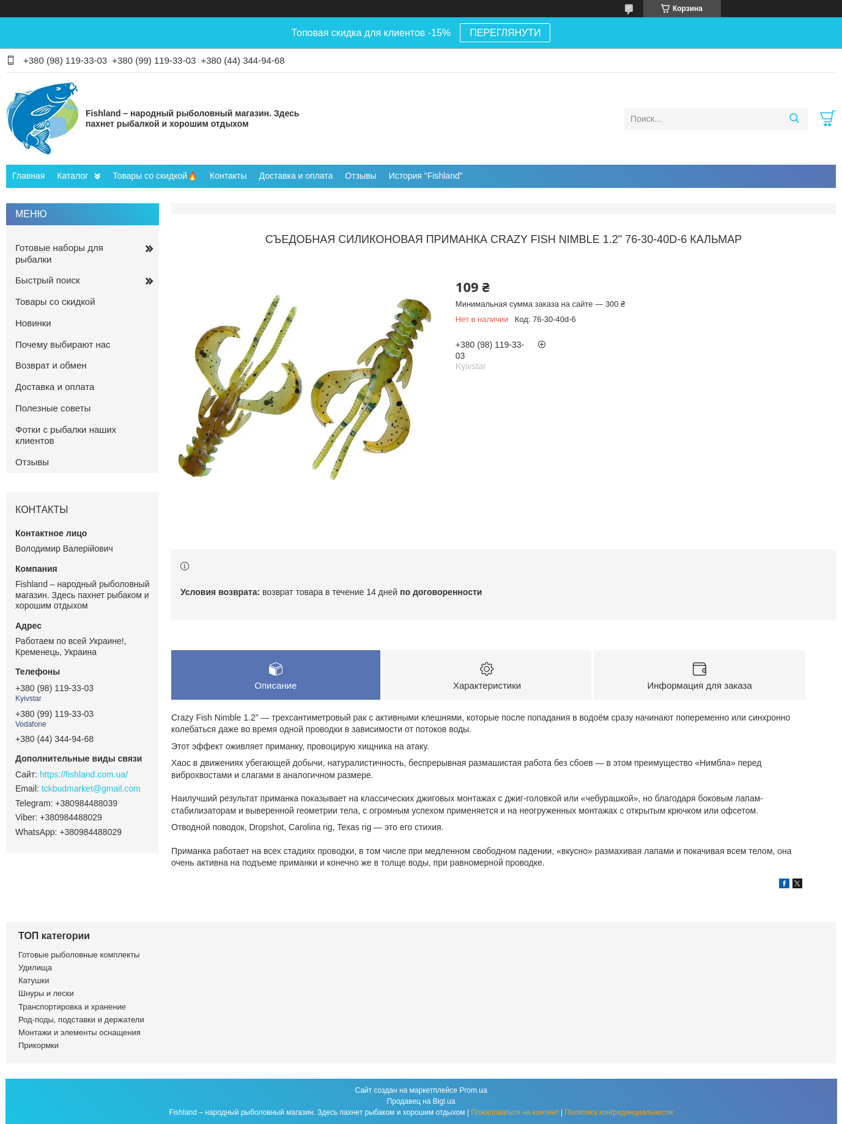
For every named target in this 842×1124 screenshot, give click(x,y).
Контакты (228, 176)
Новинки (33, 323)
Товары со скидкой (55, 301)
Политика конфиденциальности (618, 1112)
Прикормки (38, 1045)
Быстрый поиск (47, 280)
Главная (28, 176)
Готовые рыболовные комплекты (78, 954)
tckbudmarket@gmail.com (91, 788)
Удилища (35, 967)
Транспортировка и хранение (72, 1006)
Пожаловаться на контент (514, 1112)
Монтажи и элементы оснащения (79, 1032)
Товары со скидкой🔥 (155, 176)
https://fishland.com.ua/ (84, 774)
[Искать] (794, 119)
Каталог (72, 176)
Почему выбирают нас (63, 344)
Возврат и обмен (51, 365)
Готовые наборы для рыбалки (59, 253)
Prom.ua (473, 1090)
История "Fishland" (426, 176)
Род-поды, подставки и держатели (81, 1019)
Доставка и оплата (296, 176)
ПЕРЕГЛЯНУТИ (505, 33)
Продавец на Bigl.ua (421, 1101)
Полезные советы (52, 408)
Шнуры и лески (46, 993)
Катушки (34, 980)
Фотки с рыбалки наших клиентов (65, 435)
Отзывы (360, 176)
